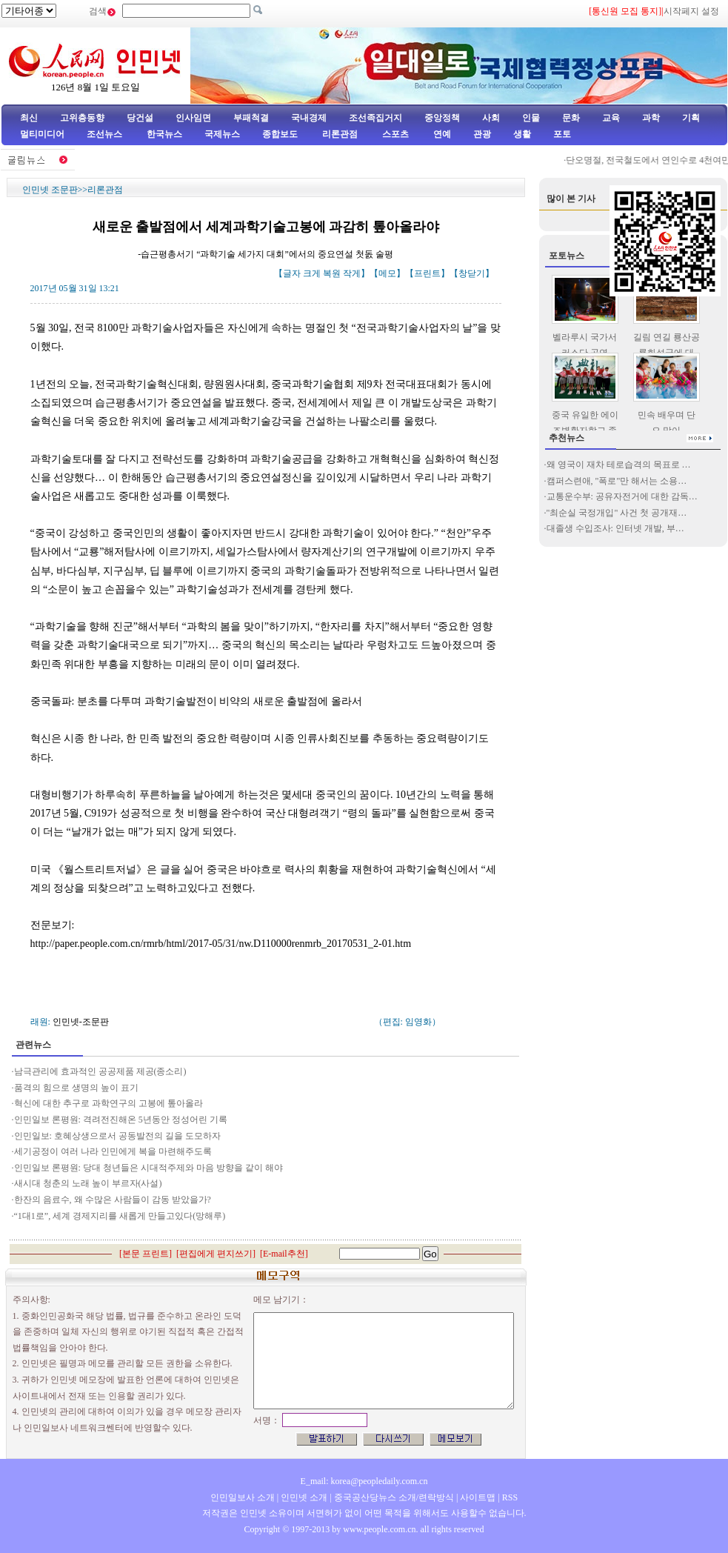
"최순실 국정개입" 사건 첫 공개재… (617, 513)
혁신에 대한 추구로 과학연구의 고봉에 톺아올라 (108, 1103)
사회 (491, 118)
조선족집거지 (375, 118)
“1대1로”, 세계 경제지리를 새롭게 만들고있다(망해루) (120, 1216)
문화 (571, 118)
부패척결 (251, 118)
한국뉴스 (164, 134)
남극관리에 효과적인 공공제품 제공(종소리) (100, 1071)
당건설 (140, 118)
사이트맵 (477, 1497)
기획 (691, 118)
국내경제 (309, 118)
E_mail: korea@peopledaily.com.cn (364, 1481)
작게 (352, 273)
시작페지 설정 (691, 11)
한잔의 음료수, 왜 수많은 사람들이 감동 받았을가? (112, 1199)
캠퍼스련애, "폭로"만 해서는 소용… (617, 481)
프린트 (427, 273)
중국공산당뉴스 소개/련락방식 (394, 1497)
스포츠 (394, 134)
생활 (522, 134)
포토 (562, 134)
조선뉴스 (105, 134)
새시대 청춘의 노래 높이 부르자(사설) (88, 1183)
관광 (482, 134)
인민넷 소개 (302, 1497)
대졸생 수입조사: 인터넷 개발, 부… (615, 528)
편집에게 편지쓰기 (216, 1253)
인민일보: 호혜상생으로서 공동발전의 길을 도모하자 (117, 1136)
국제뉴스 (222, 134)
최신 (29, 118)
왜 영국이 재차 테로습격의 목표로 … (619, 464)
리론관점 (340, 134)
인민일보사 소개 (242, 1497)
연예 (441, 134)
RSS (510, 1497)
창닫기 (471, 273)
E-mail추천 (284, 1253)
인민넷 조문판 (50, 189)
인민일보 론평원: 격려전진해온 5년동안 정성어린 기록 (120, 1119)
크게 (312, 273)
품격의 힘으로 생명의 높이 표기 (76, 1088)
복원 (332, 273)
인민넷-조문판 (81, 1022)
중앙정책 (442, 118)
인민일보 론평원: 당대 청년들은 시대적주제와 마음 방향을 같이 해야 (148, 1168)
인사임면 (193, 118)
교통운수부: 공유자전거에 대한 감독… (622, 496)
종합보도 (280, 134)
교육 (611, 118)
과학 (651, 118)
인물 (531, 118)
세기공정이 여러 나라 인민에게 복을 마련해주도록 (113, 1151)
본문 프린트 (145, 1253)
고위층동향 (82, 118)
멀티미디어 (42, 134)
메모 (387, 273)
